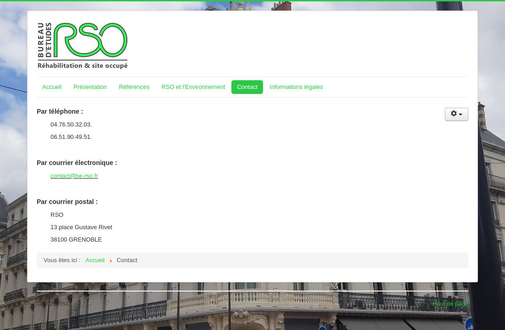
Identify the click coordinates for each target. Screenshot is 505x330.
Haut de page (450, 303)
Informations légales (296, 86)
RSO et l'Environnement (193, 86)
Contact (247, 86)
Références (134, 86)
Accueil (52, 86)
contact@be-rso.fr (74, 175)
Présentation (90, 86)
